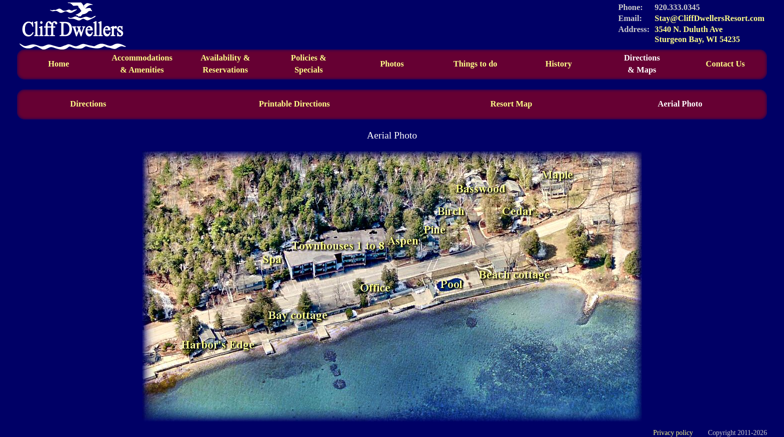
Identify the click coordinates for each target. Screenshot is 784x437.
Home (58, 63)
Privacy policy (673, 432)
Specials (308, 69)
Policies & (308, 57)
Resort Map (511, 103)
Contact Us (725, 63)
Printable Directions (294, 103)
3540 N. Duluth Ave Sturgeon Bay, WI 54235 (697, 34)
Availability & (225, 64)
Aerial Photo (680, 103)
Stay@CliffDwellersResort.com (709, 18)
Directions (642, 64)
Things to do (476, 63)
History (559, 63)
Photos (392, 63)
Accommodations (142, 64)
